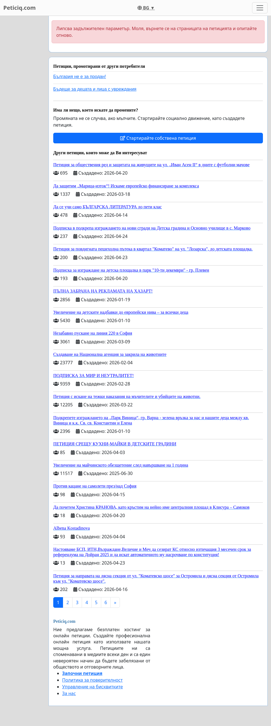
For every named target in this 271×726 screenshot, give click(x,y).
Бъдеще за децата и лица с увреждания (94, 89)
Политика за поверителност (92, 680)
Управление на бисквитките (92, 687)
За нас (69, 693)
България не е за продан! (79, 76)
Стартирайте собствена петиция (158, 138)
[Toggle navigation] (260, 7)
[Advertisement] (22, 99)
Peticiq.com (19, 7)
